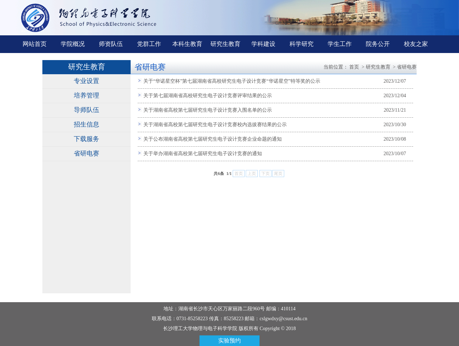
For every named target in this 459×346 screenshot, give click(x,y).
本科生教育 (187, 44)
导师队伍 (86, 109)
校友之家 (416, 44)
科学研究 (302, 44)
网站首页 (35, 44)
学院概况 (73, 44)
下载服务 (86, 138)
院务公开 (378, 44)
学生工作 (340, 44)
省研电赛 (86, 153)
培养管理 (86, 95)
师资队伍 (111, 44)
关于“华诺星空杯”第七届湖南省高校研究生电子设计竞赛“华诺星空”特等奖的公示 (231, 81)
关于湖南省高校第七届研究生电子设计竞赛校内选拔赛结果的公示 (215, 124)
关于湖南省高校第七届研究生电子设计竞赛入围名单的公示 (207, 110)
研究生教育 (225, 44)
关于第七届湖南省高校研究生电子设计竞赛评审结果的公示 (207, 95)
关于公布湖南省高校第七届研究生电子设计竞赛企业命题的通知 (212, 139)
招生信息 (86, 124)
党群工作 (149, 44)
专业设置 (86, 80)
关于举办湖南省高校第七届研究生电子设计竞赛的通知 (202, 153)
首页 (354, 67)
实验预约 (229, 341)
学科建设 (263, 44)
